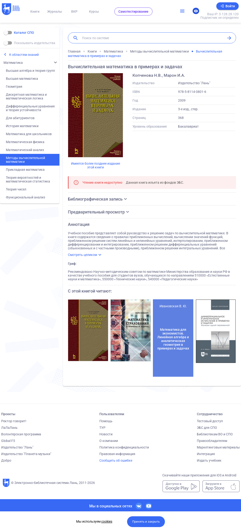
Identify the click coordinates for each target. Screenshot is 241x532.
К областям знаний (24, 55)
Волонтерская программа (21, 434)
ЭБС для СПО (207, 427)
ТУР (102, 427)
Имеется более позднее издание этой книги (95, 165)
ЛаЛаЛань (9, 427)
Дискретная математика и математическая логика (26, 96)
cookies (106, 521)
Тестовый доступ (210, 421)
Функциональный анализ (25, 197)
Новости (106, 434)
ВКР (74, 11)
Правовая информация (117, 454)
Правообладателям (212, 441)
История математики (22, 126)
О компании (108, 441)
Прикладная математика (25, 169)
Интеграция (206, 454)
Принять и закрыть (146, 521)
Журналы (54, 11)
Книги (34, 11)
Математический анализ (25, 150)
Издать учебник (209, 460)
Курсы (94, 11)
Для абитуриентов (20, 118)
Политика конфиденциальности (124, 447)
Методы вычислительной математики (25, 159)
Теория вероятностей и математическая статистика (28, 179)
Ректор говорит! (13, 421)
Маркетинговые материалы (218, 447)
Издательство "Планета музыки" (26, 454)
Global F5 (8, 441)
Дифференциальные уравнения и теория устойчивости (30, 108)
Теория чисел (16, 189)
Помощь (106, 421)
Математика (13, 63)
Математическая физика (25, 142)
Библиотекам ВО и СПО (215, 434)
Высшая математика (22, 78)
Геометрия (14, 86)
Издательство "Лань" (17, 447)
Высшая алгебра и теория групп (30, 70)
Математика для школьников (29, 134)
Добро (6, 460)
